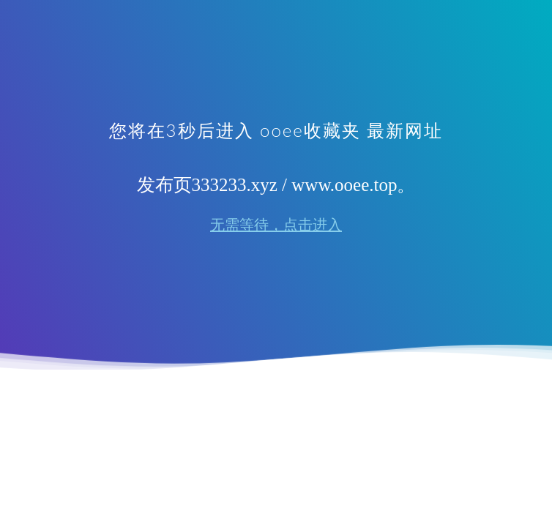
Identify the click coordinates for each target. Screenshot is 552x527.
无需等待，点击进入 (276, 225)
